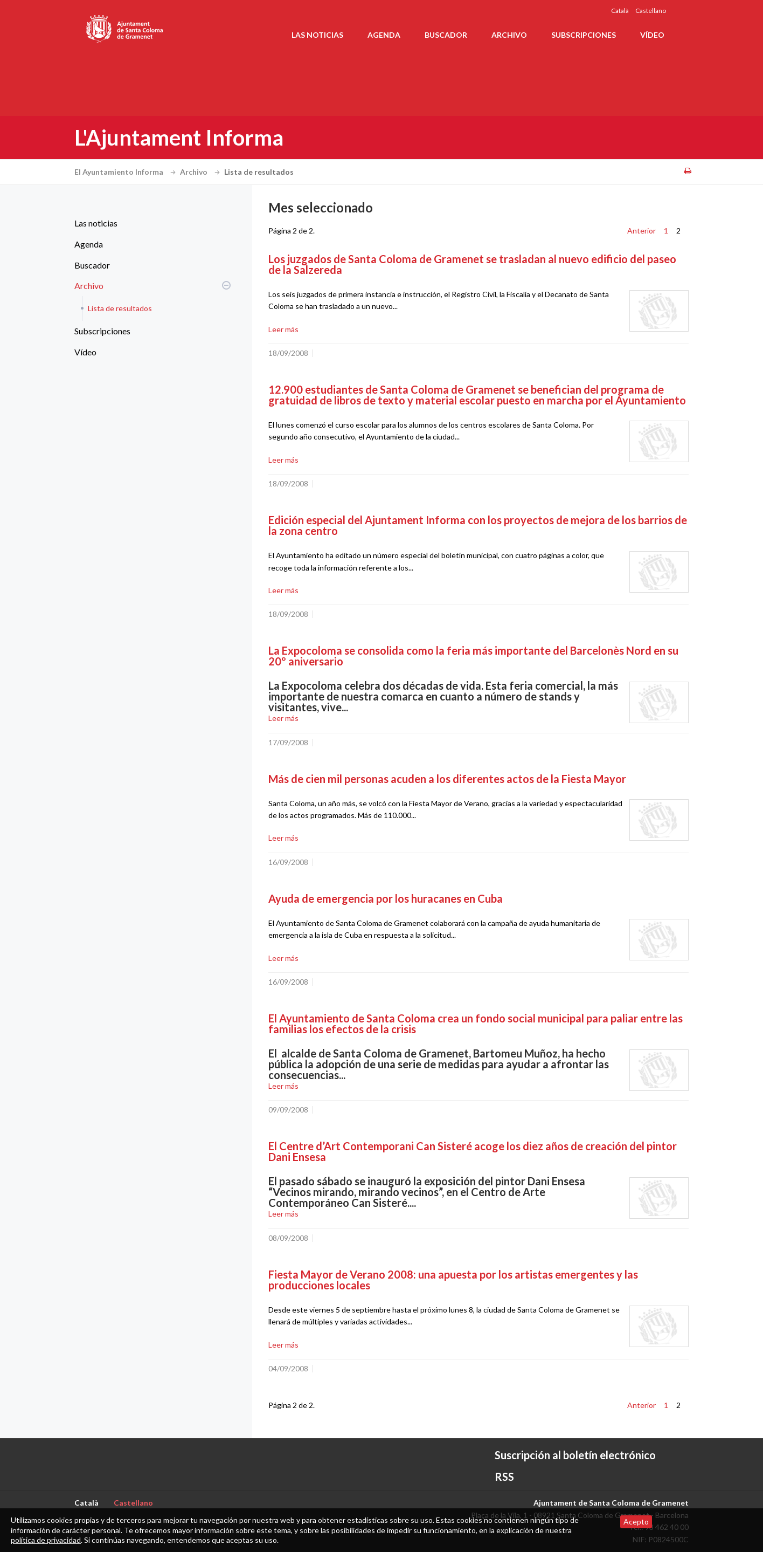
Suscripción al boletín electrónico (575, 1454)
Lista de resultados (120, 308)
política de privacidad (46, 1539)
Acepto (636, 1521)
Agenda (383, 34)
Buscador (446, 34)
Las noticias (317, 34)
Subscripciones (583, 34)
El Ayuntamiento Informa (126, 171)
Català (620, 10)
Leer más (283, 329)
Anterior (641, 230)
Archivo (509, 34)
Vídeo (652, 34)
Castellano (650, 10)
